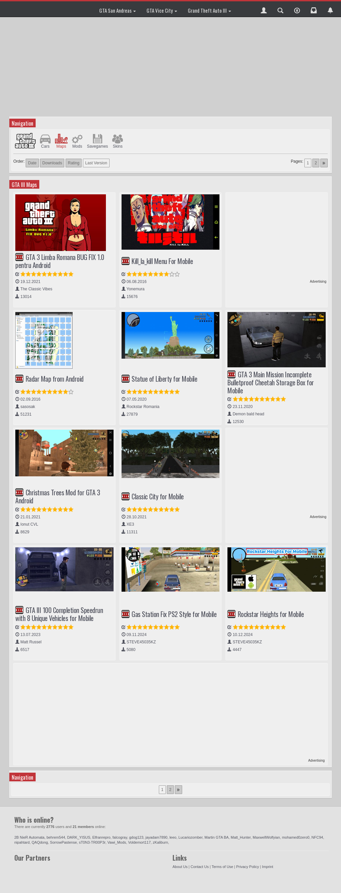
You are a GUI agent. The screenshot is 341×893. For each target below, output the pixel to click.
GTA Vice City (162, 10)
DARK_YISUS (78, 837)
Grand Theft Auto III (209, 10)
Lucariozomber (190, 837)
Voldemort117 (139, 842)
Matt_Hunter (241, 837)
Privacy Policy (247, 867)
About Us (179, 867)
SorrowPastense (63, 842)
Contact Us (199, 867)
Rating (74, 163)
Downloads (52, 163)
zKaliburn (160, 842)
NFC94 (317, 837)
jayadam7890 (157, 837)
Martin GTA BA (216, 837)
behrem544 (56, 837)
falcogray (120, 837)
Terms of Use (222, 867)
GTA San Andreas (117, 10)
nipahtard (22, 842)
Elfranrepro (101, 837)
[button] (263, 9)
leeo (173, 837)
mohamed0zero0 (296, 837)
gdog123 (136, 837)
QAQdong (40, 842)
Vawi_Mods (117, 842)
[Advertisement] (171, 66)
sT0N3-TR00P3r (92, 842)
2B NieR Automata (29, 837)
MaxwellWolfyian (266, 837)
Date (32, 163)
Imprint (267, 867)
